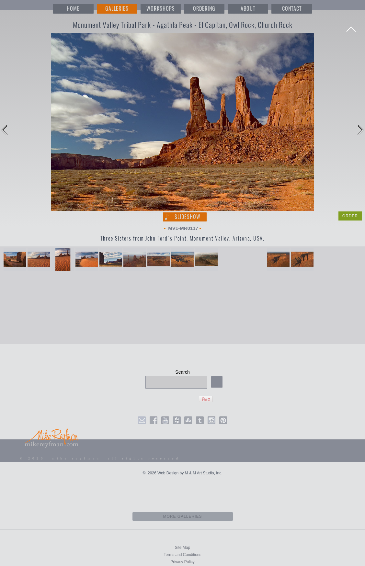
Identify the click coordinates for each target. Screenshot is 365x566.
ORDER (350, 216)
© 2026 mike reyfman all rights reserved (100, 458)
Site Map (182, 547)
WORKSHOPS (160, 8)
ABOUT (248, 8)
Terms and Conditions (182, 554)
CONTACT (292, 8)
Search (182, 372)
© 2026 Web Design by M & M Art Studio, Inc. (182, 473)
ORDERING (204, 8)
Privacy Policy (182, 562)
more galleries (182, 516)
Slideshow (187, 216)
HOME (73, 8)
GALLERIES (117, 8)
